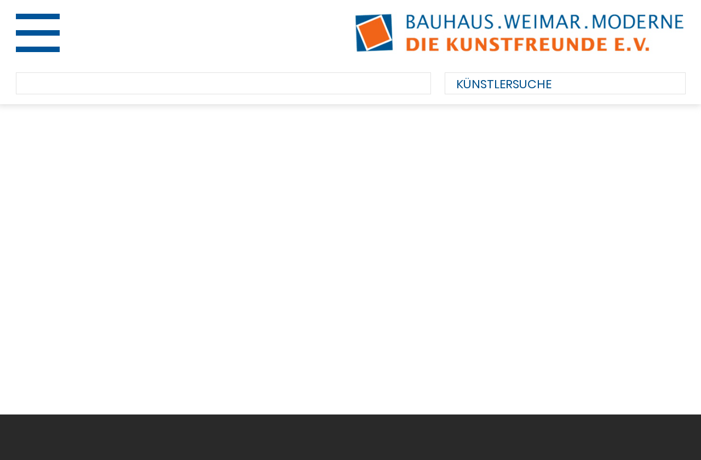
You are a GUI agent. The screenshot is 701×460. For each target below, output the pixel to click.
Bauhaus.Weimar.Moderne (520, 33)
